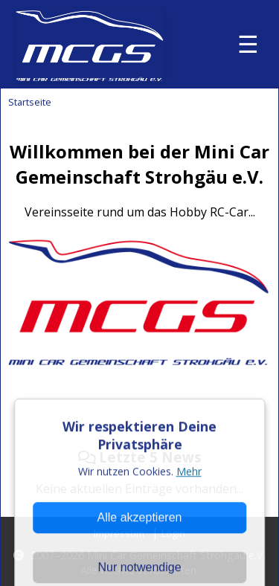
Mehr (189, 508)
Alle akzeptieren (139, 554)
